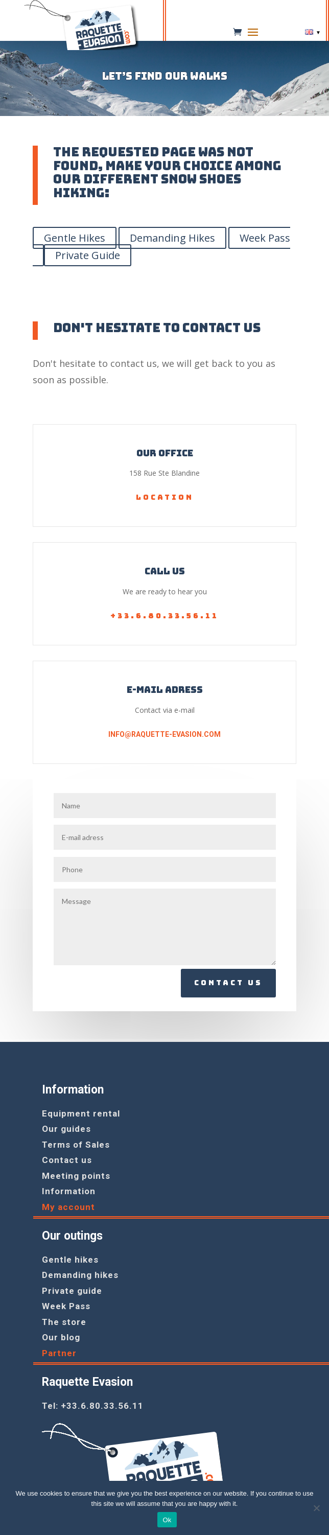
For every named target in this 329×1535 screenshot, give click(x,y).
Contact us (228, 982)
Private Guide (87, 255)
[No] (316, 1508)
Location (165, 497)
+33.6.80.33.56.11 (164, 615)
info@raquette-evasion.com (164, 734)
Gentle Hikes (74, 238)
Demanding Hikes (172, 238)
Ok (166, 1520)
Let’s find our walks (164, 76)
